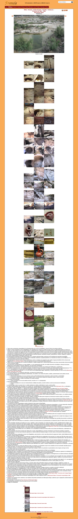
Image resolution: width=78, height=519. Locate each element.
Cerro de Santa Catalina (18, 361)
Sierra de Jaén (19, 442)
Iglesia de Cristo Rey (53, 426)
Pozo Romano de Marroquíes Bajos (29, 479)
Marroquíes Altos (60, 386)
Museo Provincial (49, 411)
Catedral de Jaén (67, 400)
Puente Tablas (39, 393)
